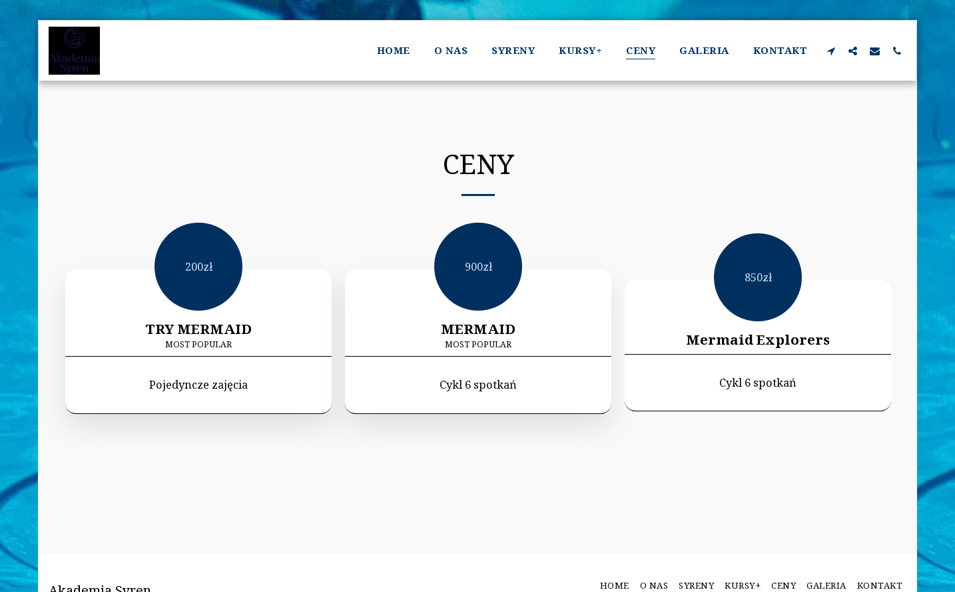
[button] (830, 50)
